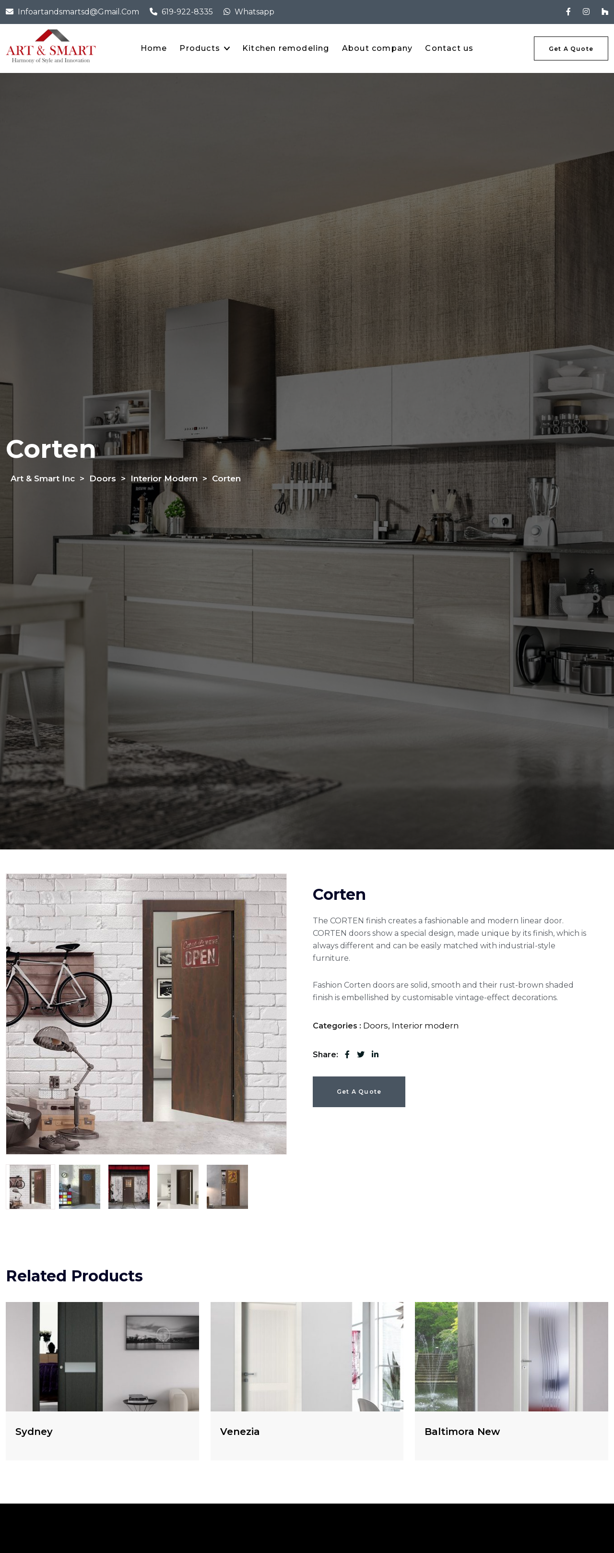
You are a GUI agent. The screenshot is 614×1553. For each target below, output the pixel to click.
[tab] (30, 1186)
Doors (375, 1025)
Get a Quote (359, 1091)
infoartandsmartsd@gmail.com (78, 11)
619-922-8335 (187, 11)
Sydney (34, 1431)
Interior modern (425, 1025)
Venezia (240, 1431)
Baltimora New (462, 1431)
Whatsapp (254, 11)
